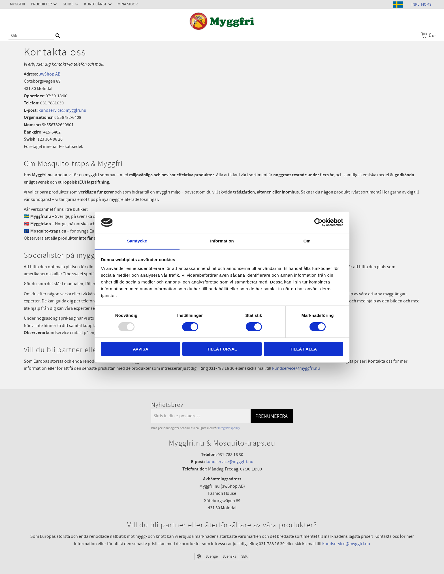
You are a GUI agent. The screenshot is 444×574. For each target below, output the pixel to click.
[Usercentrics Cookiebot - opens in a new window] (318, 222)
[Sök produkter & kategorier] (31, 36)
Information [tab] (222, 240)
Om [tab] (306, 240)
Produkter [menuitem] (41, 4)
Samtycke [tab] (137, 240)
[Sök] (58, 36)
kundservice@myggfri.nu (62, 110)
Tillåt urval (222, 349)
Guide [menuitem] (68, 4)
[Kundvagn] (427, 36)
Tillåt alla (303, 349)
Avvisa (140, 349)
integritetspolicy (229, 428)
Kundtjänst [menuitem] (95, 4)
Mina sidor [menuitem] (128, 4)
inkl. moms (421, 4)
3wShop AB (49, 74)
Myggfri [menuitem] (17, 4)
